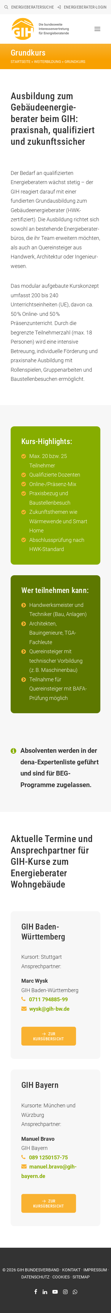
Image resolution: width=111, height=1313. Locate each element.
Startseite (20, 62)
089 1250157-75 (48, 1157)
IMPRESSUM (95, 1270)
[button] (97, 29)
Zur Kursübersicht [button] (48, 1036)
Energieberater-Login (85, 7)
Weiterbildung (47, 62)
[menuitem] (29, 7)
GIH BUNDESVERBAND (38, 1270)
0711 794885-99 (48, 999)
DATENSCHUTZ (35, 1277)
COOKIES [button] (61, 1277)
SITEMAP (81, 1277)
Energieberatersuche (32, 7)
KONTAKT (71, 1270)
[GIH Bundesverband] (40, 29)
